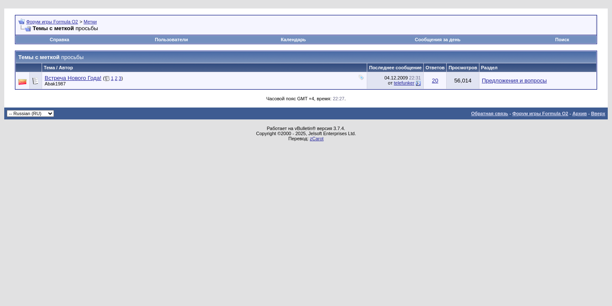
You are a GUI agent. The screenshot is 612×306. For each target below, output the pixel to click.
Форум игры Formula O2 (52, 21)
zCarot (316, 138)
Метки (90, 21)
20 (435, 80)
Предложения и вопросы (514, 80)
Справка (59, 39)
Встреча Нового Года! (73, 78)
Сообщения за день (437, 39)
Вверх (598, 113)
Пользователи (171, 39)
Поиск (562, 39)
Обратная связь (489, 113)
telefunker (404, 82)
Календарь (293, 39)
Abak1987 (55, 83)
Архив (579, 113)
